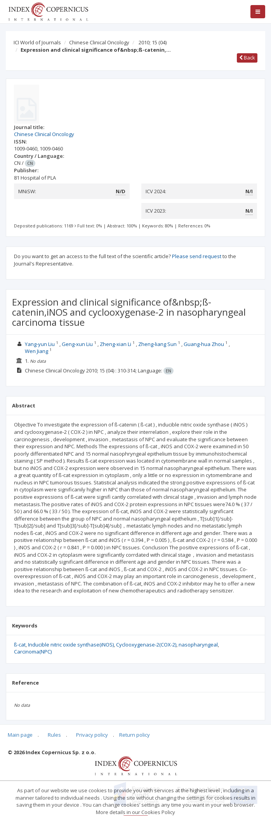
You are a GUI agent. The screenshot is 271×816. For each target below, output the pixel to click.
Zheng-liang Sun (158, 344)
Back (247, 57)
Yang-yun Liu (40, 344)
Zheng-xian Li (116, 344)
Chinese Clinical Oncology (99, 42)
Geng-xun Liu (78, 344)
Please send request (196, 256)
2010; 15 (153, 42)
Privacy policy (92, 734)
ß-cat (20, 644)
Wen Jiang (37, 351)
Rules (54, 734)
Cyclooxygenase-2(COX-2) (146, 644)
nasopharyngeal (198, 644)
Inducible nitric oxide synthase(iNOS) (71, 644)
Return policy (134, 734)
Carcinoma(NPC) (33, 651)
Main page (20, 734)
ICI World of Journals (37, 42)
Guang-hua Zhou (204, 344)
